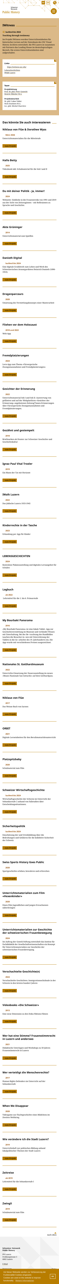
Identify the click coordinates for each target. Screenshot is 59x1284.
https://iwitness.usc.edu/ (16, 67)
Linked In (50, 1243)
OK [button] (52, 1276)
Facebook (55, 1243)
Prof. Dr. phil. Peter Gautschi (15, 91)
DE (43, 2)
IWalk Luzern (9, 73)
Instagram (45, 1243)
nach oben (52, 1235)
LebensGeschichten (12, 70)
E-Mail (5, 1264)
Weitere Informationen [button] (24, 1281)
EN (48, 2)
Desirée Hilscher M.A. (13, 94)
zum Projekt (10, 146)
